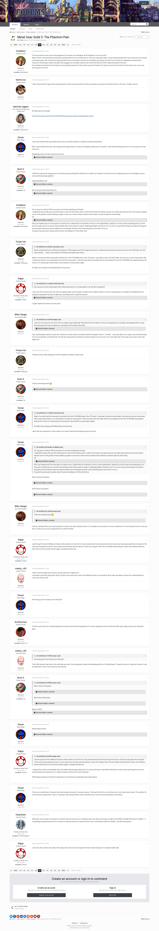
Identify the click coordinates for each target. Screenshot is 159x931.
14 (20, 44)
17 (32, 44)
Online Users (40, 29)
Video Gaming (41, 40)
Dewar (21, 137)
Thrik (21, 40)
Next (63, 44)
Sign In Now (112, 895)
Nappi (21, 278)
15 (24, 44)
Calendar (22, 29)
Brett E (20, 169)
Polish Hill (21, 241)
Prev (15, 44)
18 (35, 44)
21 (47, 44)
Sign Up (144, 3)
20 (43, 44)
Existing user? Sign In (129, 3)
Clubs (37, 24)
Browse (15, 24)
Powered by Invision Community (79, 928)
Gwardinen (21, 814)
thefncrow (21, 79)
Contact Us (83, 923)
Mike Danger (21, 314)
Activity (26, 24)
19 (39, 44)
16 (28, 44)
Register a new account (46, 895)
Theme (75, 923)
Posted (40, 51)
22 (51, 44)
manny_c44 (20, 568)
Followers (140, 37)
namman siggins (21, 106)
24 (59, 44)
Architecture (21, 622)
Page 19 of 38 (76, 44)
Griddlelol (21, 51)
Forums (12, 29)
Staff (30, 29)
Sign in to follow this (127, 37)
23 (55, 44)
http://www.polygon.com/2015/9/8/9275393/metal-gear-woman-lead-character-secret (62, 116)
